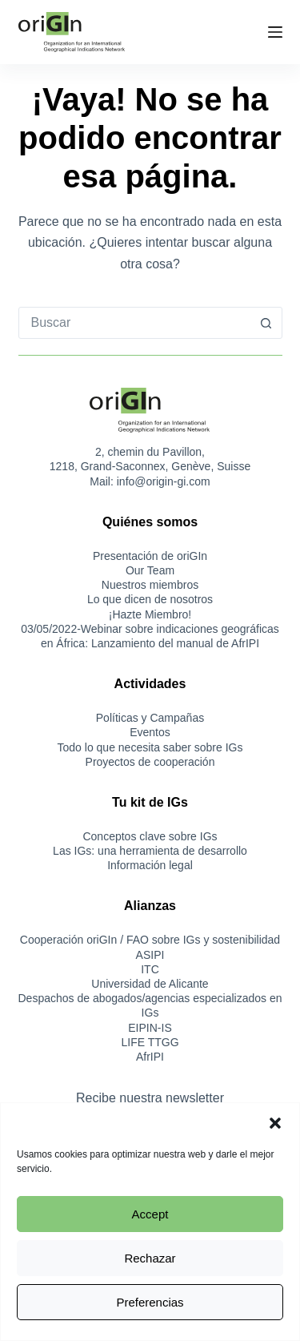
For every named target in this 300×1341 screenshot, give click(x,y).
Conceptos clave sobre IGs (149, 836)
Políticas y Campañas (150, 717)
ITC (150, 969)
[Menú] (275, 32)
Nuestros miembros (150, 584)
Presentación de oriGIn (150, 556)
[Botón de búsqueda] (266, 323)
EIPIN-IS (149, 1027)
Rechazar (149, 1258)
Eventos (150, 732)
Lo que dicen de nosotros (150, 599)
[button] (275, 1123)
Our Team (150, 570)
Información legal (150, 865)
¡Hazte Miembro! (150, 614)
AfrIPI (150, 1056)
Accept (150, 1214)
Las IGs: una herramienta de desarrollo (150, 850)
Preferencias (149, 1302)
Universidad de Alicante (149, 983)
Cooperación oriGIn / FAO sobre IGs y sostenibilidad (150, 939)
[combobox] (135, 323)
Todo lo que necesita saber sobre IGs (150, 747)
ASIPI (150, 954)
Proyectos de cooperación (150, 761)
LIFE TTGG (149, 1042)
